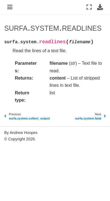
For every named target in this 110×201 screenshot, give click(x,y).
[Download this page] (100, 7)
